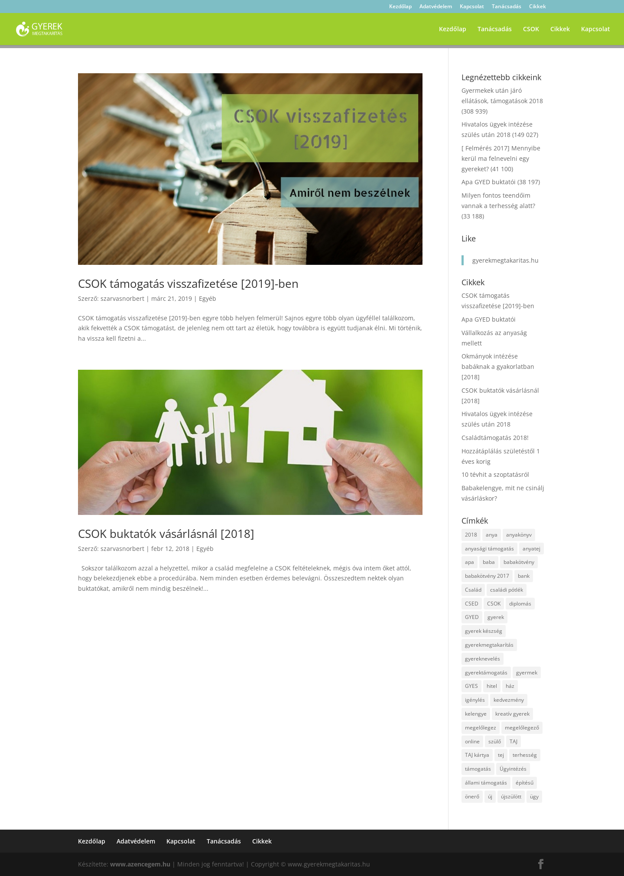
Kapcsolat (472, 7)
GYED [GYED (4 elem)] (472, 617)
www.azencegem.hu (140, 864)
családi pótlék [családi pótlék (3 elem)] (506, 589)
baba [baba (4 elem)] (489, 562)
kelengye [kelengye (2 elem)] (476, 713)
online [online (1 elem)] (472, 741)
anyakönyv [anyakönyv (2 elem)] (519, 534)
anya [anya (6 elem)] (491, 534)
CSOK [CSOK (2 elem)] (493, 603)
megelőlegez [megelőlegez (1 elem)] (480, 727)
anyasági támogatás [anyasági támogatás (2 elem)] (489, 548)
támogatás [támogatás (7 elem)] (478, 768)
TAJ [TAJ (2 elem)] (513, 741)
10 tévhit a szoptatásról (495, 474)
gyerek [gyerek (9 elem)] (496, 617)
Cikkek (537, 7)
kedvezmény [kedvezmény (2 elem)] (509, 699)
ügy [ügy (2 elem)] (534, 796)
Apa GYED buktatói (489, 182)
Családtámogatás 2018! (495, 437)
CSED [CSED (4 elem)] (471, 603)
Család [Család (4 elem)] (473, 589)
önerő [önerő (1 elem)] (472, 796)
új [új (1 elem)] (490, 796)
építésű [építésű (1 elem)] (524, 782)
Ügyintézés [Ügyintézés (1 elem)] (513, 768)
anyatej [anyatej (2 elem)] (531, 548)
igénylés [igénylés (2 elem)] (475, 699)
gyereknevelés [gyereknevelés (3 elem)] (482, 658)
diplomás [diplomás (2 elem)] (520, 603)
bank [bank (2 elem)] (524, 576)
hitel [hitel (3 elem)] (492, 686)
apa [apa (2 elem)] (469, 562)
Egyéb (207, 298)
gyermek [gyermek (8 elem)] (526, 672)
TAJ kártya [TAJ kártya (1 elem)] (477, 755)
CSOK (531, 29)
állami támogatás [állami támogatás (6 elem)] (486, 782)
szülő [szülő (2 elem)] (494, 741)
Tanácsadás (506, 7)
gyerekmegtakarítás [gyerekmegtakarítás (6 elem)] (489, 644)
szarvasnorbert (122, 298)
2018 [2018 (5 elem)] (471, 534)
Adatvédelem (435, 7)
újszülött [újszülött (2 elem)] (511, 796)
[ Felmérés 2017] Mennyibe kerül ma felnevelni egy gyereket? (501, 158)
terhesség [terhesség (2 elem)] (525, 755)
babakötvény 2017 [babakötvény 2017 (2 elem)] (487, 576)
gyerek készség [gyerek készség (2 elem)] (483, 631)
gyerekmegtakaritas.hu (505, 260)
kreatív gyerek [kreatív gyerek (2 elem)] (512, 713)
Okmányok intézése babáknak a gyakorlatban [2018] (498, 366)
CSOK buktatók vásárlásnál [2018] (166, 533)
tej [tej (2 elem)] (501, 755)
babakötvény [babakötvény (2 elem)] (519, 562)
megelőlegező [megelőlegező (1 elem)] (522, 727)
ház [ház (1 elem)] (510, 686)
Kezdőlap (400, 7)
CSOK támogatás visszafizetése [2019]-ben (188, 283)
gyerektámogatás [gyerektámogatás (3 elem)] (486, 672)
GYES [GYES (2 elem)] (471, 686)
